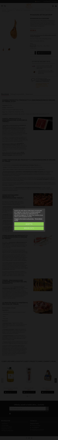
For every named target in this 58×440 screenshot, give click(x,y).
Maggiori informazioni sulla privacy (24, 218)
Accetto (29, 224)
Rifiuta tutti (29, 228)
